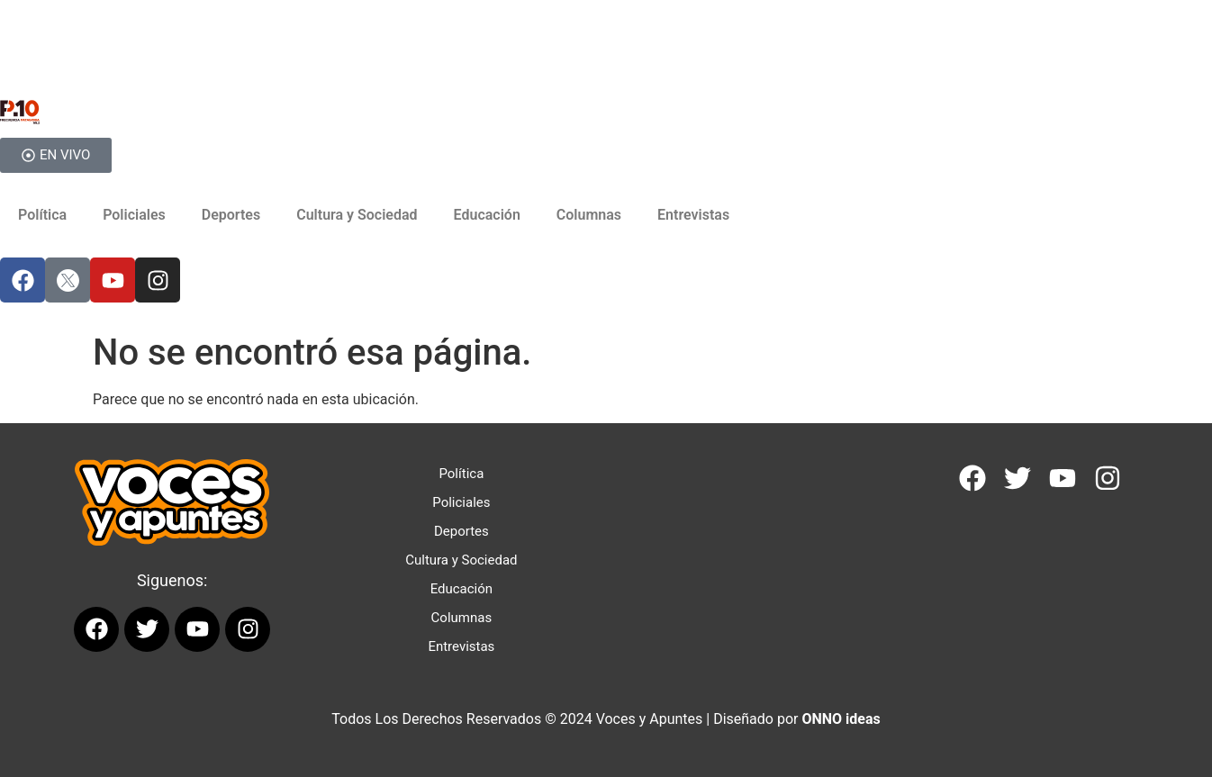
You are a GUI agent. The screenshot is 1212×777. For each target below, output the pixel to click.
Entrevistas (693, 214)
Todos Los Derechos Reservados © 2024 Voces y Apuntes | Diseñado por (605, 718)
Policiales (134, 214)
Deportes (231, 214)
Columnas (588, 214)
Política (42, 214)
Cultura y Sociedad (356, 214)
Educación (487, 214)
